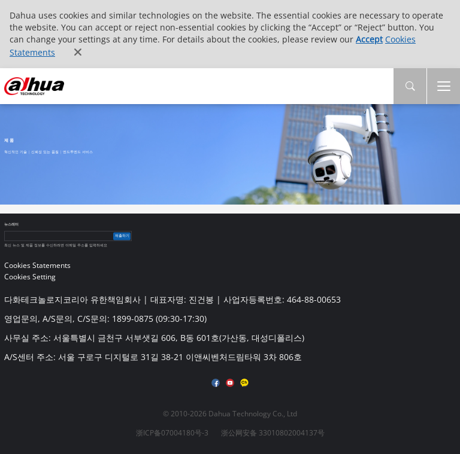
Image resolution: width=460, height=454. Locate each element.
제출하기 (122, 235)
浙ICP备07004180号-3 (172, 433)
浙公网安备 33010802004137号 (273, 433)
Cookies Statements (37, 265)
